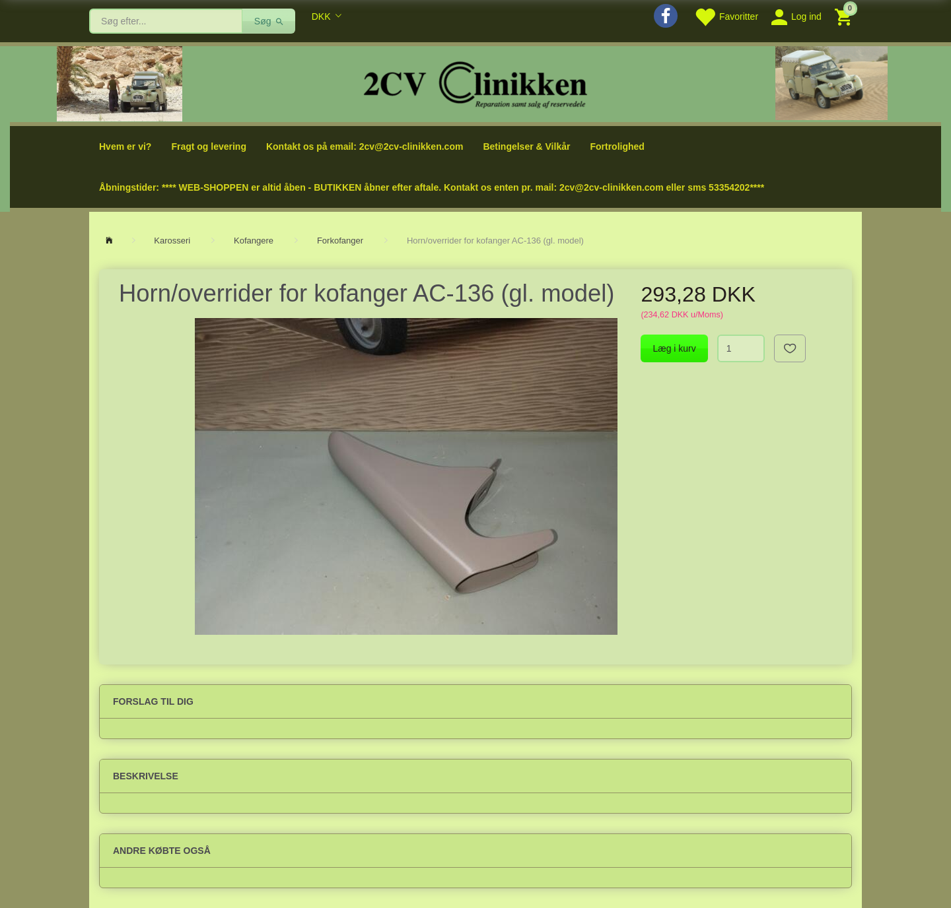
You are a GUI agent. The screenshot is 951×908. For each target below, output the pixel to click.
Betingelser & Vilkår (526, 146)
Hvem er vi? (125, 146)
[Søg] (269, 21)
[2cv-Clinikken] (475, 82)
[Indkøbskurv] (845, 16)
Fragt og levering (208, 146)
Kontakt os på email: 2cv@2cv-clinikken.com (364, 146)
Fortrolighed (617, 146)
